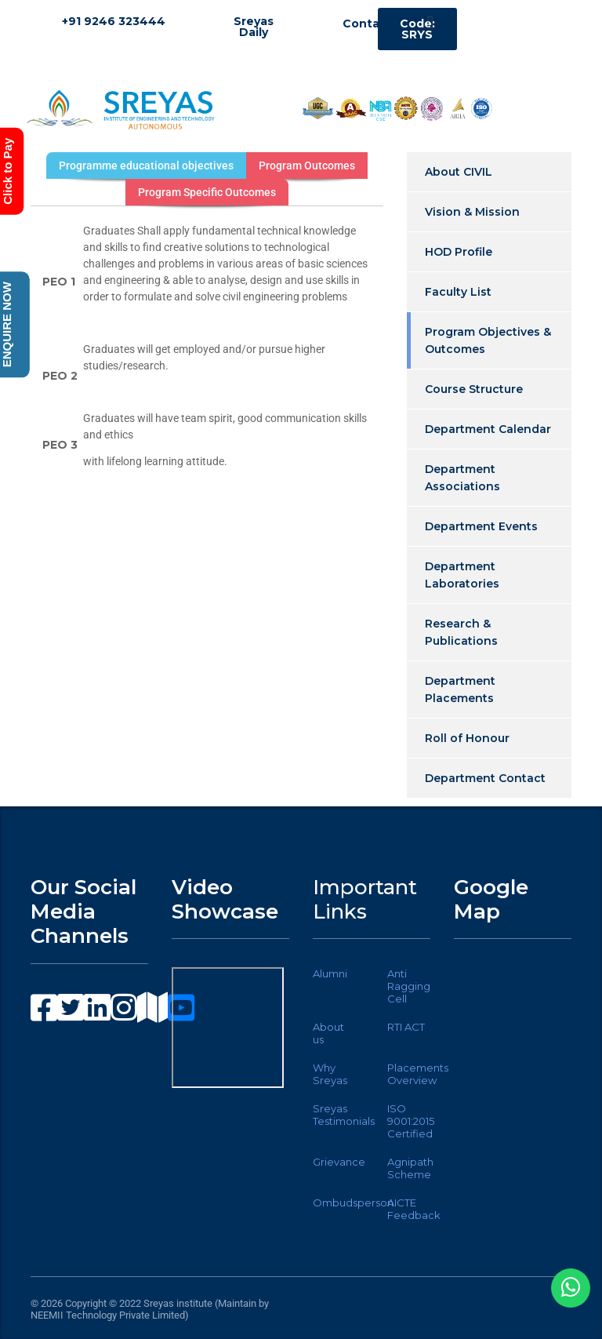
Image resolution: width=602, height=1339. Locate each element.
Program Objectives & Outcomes (488, 340)
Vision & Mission (472, 212)
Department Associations (462, 477)
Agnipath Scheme (410, 1168)
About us (328, 1033)
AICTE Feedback (414, 1208)
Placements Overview (417, 1073)
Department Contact (485, 778)
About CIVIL (458, 172)
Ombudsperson (353, 1202)
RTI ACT (406, 1027)
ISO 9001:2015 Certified (410, 1121)
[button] (430, 22)
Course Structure (474, 389)
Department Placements (460, 689)
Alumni (330, 973)
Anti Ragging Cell (408, 986)
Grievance (339, 1161)
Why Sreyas (330, 1073)
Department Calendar (488, 429)
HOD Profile (458, 252)
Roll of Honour (467, 738)
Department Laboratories (462, 575)
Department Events (481, 526)
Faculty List (458, 292)
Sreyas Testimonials (344, 1114)
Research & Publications (461, 632)
